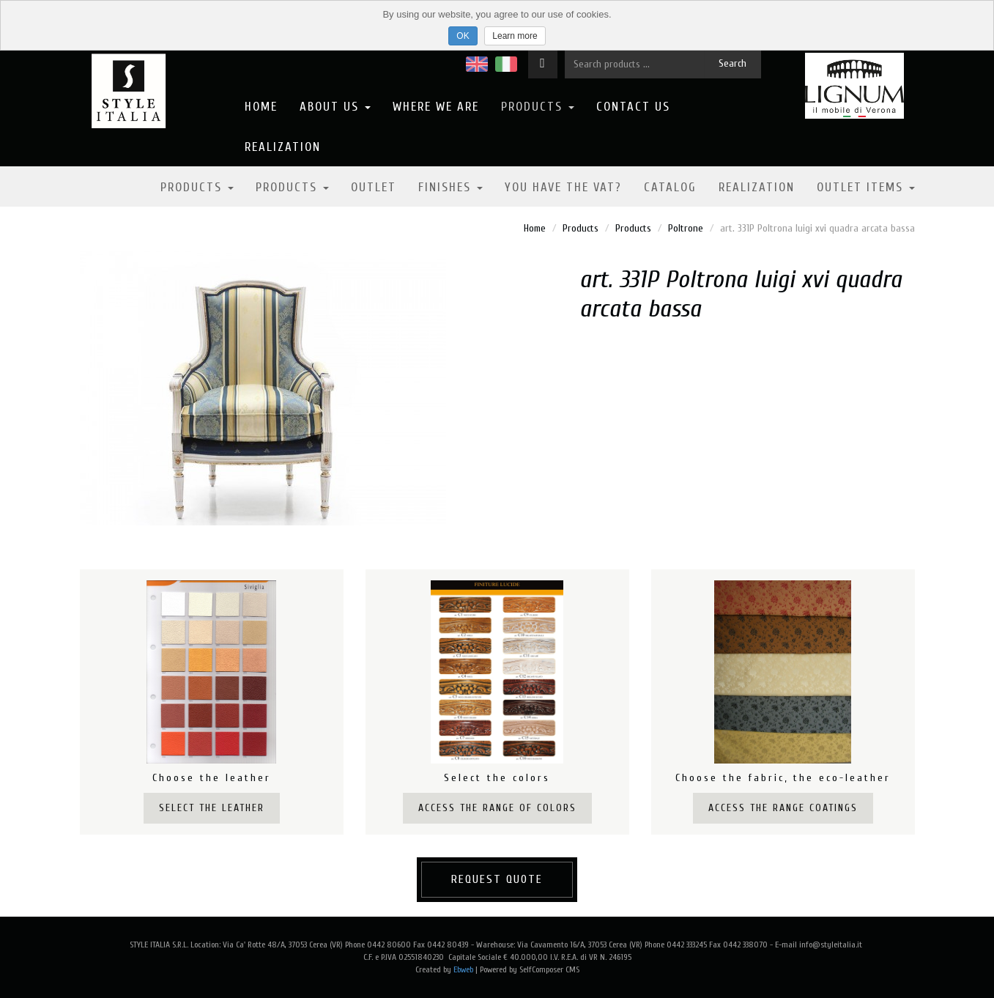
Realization (283, 147)
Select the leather (211, 808)
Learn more (514, 36)
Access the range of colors (497, 808)
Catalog (670, 187)
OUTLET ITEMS (866, 187)
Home (261, 107)
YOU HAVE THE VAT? (563, 187)
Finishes (450, 187)
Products (537, 107)
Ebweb (463, 969)
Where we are (436, 107)
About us (335, 107)
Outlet (373, 187)
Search (732, 63)
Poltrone (685, 228)
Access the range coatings (783, 808)
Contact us (633, 107)
